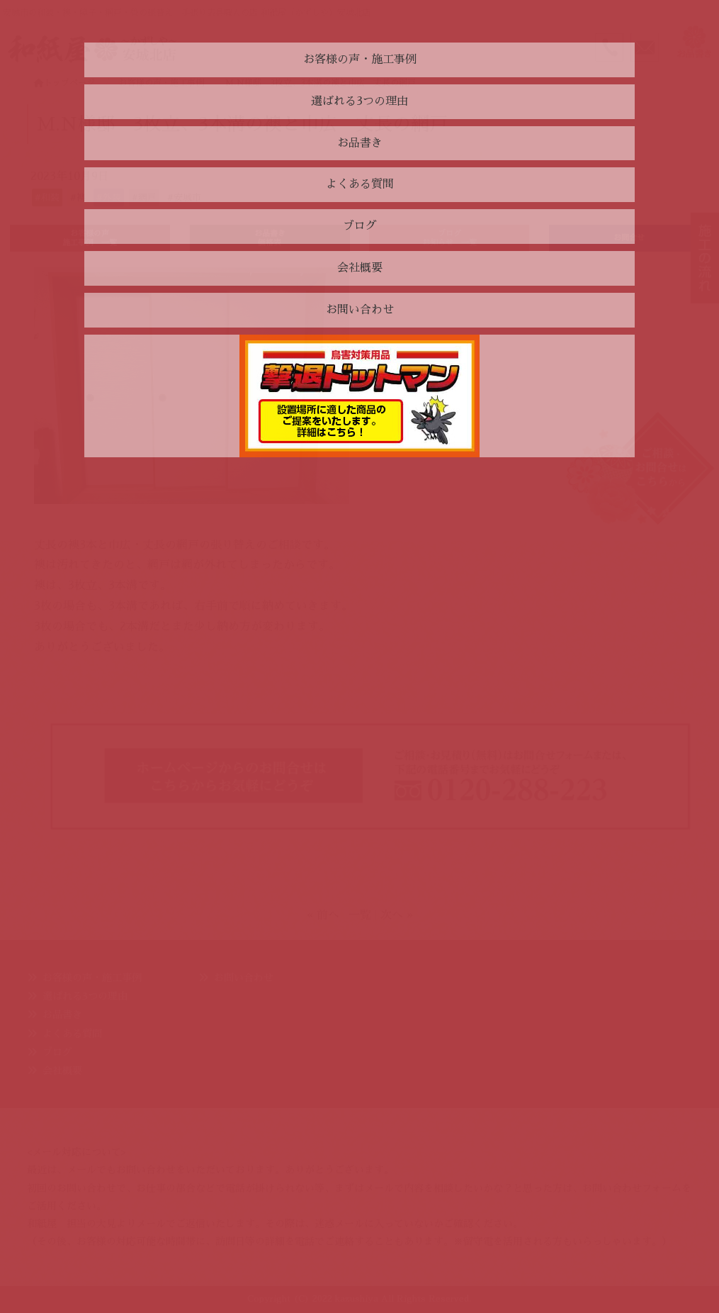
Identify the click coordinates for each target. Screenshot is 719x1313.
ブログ (57, 1052)
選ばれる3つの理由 (85, 996)
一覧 (360, 915)
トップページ (64, 83)
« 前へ (323, 915)
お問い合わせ (243, 978)
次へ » (396, 915)
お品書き (62, 1014)
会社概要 (62, 1070)
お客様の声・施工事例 (92, 978)
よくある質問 (72, 1034)
